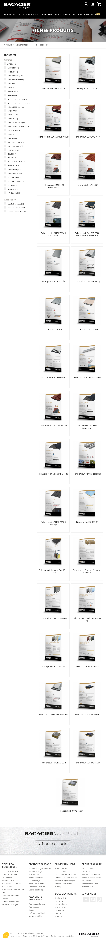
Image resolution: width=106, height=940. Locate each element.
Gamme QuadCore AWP (17, 99)
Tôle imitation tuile (9, 886)
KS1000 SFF (12, 115)
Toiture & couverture (16, 212)
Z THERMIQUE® (14, 193)
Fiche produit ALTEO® (87, 88)
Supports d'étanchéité (10, 871)
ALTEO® (11, 64)
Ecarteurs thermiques (37, 887)
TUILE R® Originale (15, 181)
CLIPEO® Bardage (14, 76)
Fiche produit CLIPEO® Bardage (53, 473)
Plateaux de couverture (10, 902)
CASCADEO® (13, 68)
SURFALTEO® (13, 166)
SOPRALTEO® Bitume (16, 162)
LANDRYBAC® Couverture (18, 126)
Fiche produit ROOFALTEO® (53, 762)
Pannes (31, 910)
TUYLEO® (12, 185)
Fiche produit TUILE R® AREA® (53, 425)
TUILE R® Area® (14, 177)
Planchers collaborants (37, 904)
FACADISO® (12, 95)
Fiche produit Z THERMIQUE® (87, 377)
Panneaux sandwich (36, 877)
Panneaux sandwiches (10, 880)
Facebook (86, 899)
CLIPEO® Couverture (16, 80)
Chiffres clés (86, 871)
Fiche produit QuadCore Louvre (53, 618)
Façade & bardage (15, 204)
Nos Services (86, 881)
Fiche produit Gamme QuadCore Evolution (87, 571)
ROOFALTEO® (13, 150)
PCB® (10, 134)
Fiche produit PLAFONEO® (53, 377)
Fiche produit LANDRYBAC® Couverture (53, 234)
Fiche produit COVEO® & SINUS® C (53, 138)
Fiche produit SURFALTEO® (87, 714)
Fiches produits (60, 901)
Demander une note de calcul (66, 877)
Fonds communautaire (90, 884)
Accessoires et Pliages (10, 905)
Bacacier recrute (88, 887)
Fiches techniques (61, 904)
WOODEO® (12, 189)
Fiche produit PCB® (53, 329)
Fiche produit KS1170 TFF (53, 666)
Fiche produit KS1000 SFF (87, 666)
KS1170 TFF (12, 119)
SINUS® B (11, 154)
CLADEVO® (12, 72)
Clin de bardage (34, 881)
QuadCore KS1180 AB (16, 142)
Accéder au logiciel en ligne (65, 881)
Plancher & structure (16, 208)
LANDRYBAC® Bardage (16, 123)
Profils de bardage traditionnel (40, 868)
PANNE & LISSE (13, 130)
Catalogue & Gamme (63, 898)
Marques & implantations (91, 874)
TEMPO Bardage (14, 170)
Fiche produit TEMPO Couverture (53, 714)
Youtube (93, 899)
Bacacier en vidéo (88, 868)
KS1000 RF (12, 111)
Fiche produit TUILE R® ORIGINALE (53, 186)
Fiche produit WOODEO (87, 329)
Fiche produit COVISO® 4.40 (87, 136)
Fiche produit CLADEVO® (53, 281)
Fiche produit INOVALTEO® (70, 811)
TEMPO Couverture (15, 173)
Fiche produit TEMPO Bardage (87, 281)
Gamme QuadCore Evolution (19, 103)
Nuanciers (59, 913)
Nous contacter (53, 843)
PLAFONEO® (13, 138)
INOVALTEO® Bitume (16, 107)
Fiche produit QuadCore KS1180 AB (87, 619)
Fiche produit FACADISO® (53, 88)
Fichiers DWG (60, 910)
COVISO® (11, 87)
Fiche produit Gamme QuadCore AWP (53, 571)
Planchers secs (34, 907)
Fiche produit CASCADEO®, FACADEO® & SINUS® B (87, 234)
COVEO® (11, 83)
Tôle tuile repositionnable (11, 883)
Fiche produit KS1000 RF (87, 522)
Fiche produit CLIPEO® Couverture (87, 426)
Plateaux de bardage (36, 884)
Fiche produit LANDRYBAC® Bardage (53, 523)
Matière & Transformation (91, 877)
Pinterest (99, 899)
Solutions (58, 916)
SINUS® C (11, 158)
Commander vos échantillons (65, 874)
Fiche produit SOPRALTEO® (87, 762)
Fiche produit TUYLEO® (87, 185)
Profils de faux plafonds (37, 913)
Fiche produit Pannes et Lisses (87, 473)
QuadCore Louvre (15, 146)
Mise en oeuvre (61, 907)
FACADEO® (12, 91)
